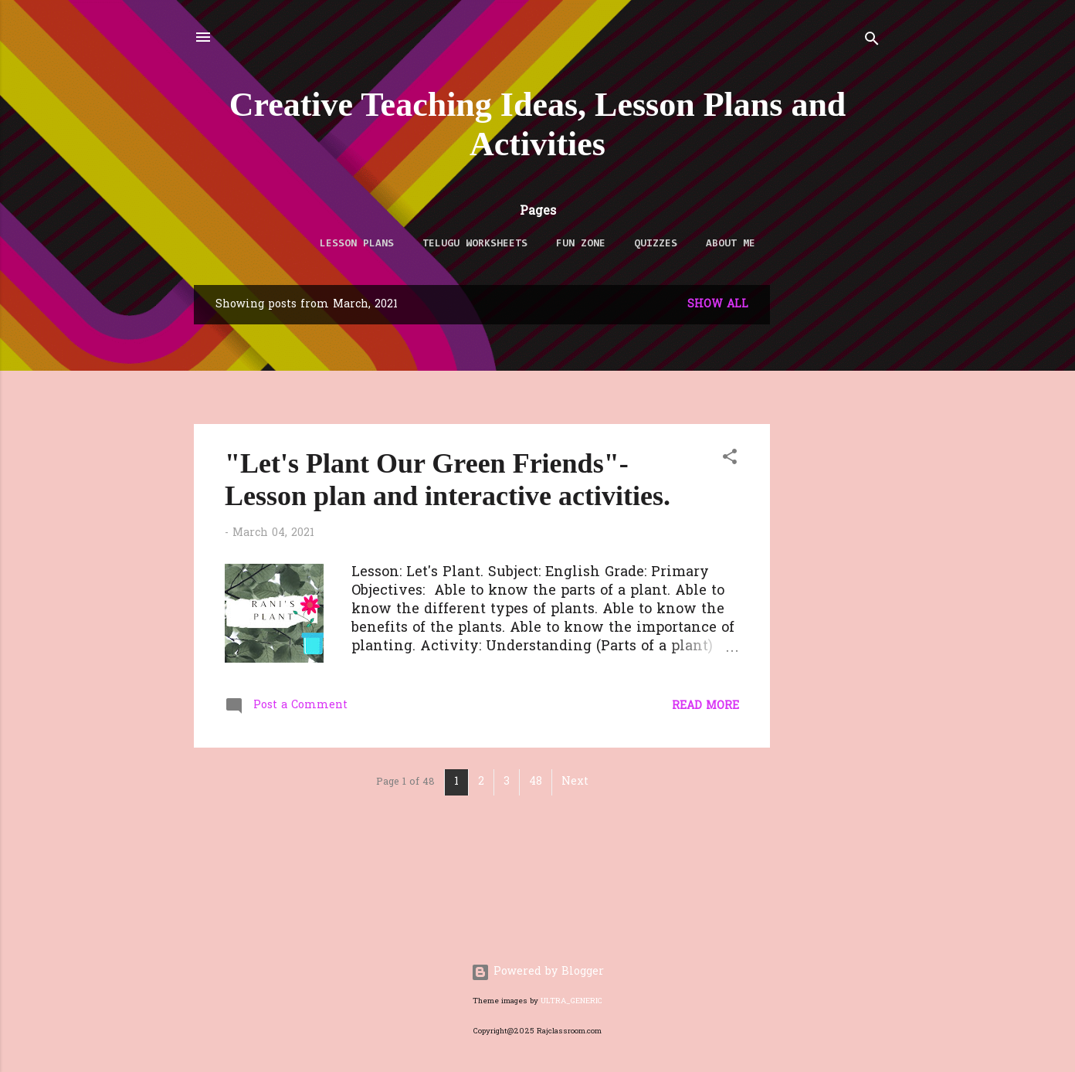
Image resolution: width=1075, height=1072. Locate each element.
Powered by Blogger (537, 972)
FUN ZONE (580, 244)
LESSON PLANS (357, 244)
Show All (717, 305)
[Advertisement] (928, 393)
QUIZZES (655, 244)
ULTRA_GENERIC (571, 1001)
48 (535, 782)
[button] (730, 460)
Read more (705, 706)
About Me (730, 244)
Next (574, 782)
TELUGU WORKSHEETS (474, 244)
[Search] (872, 42)
